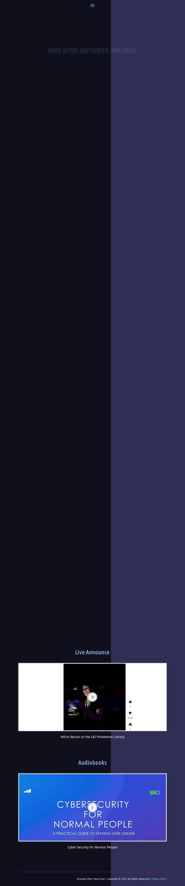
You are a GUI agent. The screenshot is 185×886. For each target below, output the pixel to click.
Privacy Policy (159, 879)
